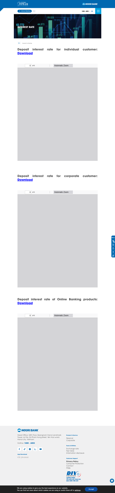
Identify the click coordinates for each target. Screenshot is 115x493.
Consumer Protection (75, 463)
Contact (69, 465)
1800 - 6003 (85, 11)
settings (78, 490)
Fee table (70, 451)
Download (25, 53)
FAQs (68, 468)
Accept (91, 489)
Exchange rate (72, 448)
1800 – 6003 (29, 443)
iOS (18, 457)
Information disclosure (75, 453)
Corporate (70, 440)
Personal (69, 438)
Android (25, 457)
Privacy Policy (72, 461)
